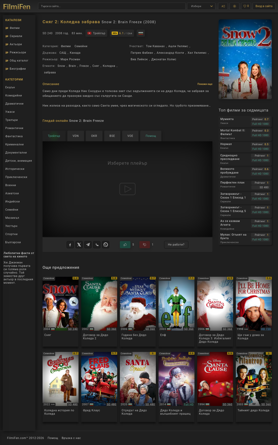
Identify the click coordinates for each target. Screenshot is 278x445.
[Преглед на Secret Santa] (254, 387)
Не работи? (176, 244)
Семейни (80, 46)
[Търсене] (112, 6)
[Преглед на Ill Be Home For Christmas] (254, 312)
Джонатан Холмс (163, 59)
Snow (61, 66)
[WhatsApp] (105, 244)
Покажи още (205, 84)
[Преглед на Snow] (61, 312)
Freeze (84, 66)
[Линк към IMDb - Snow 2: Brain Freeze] (122, 33)
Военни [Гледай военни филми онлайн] (10, 185)
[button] (223, 6)
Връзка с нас (71, 438)
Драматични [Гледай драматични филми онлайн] (14, 103)
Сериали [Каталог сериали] (13, 36)
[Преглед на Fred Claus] (99, 387)
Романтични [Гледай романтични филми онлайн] (14, 128)
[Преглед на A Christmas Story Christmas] (61, 387)
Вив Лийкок (139, 59)
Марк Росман (70, 59)
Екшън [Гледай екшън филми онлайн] (10, 87)
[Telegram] (87, 244)
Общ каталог (17, 60)
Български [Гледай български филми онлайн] (13, 242)
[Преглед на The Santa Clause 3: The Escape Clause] (215, 312)
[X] (79, 244)
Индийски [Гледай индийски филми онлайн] (12, 201)
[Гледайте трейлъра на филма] (96, 33)
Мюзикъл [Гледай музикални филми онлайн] (12, 217)
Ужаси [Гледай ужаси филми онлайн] (10, 111)
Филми (66, 46)
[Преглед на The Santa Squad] (138, 387)
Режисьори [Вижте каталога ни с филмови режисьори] (15, 52)
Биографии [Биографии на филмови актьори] (15, 68)
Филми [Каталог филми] (12, 28)
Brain (72, 66)
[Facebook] (70, 244)
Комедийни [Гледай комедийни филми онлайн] (13, 95)
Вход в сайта (264, 6)
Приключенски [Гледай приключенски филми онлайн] (16, 177)
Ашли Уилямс (178, 46)
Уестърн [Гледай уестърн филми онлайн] (11, 226)
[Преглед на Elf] (176, 312)
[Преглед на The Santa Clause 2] (99, 312)
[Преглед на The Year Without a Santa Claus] (138, 312)
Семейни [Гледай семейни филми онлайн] (11, 209)
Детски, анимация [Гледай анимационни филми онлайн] (18, 160)
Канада (75, 52)
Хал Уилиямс (197, 52)
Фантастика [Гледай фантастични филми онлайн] (14, 136)
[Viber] (96, 244)
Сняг (95, 66)
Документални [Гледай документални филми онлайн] (16, 152)
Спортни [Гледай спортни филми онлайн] (11, 234)
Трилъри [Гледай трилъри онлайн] (11, 120)
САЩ (62, 52)
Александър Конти (170, 52)
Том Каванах (155, 46)
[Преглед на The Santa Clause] (215, 387)
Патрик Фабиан (142, 52)
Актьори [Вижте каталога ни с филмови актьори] (13, 44)
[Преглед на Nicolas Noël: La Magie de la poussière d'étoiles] (176, 387)
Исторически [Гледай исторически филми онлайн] (14, 169)
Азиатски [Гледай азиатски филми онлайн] (12, 193)
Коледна (109, 66)
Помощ (53, 438)
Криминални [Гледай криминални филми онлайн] (14, 144)
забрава (50, 72)
